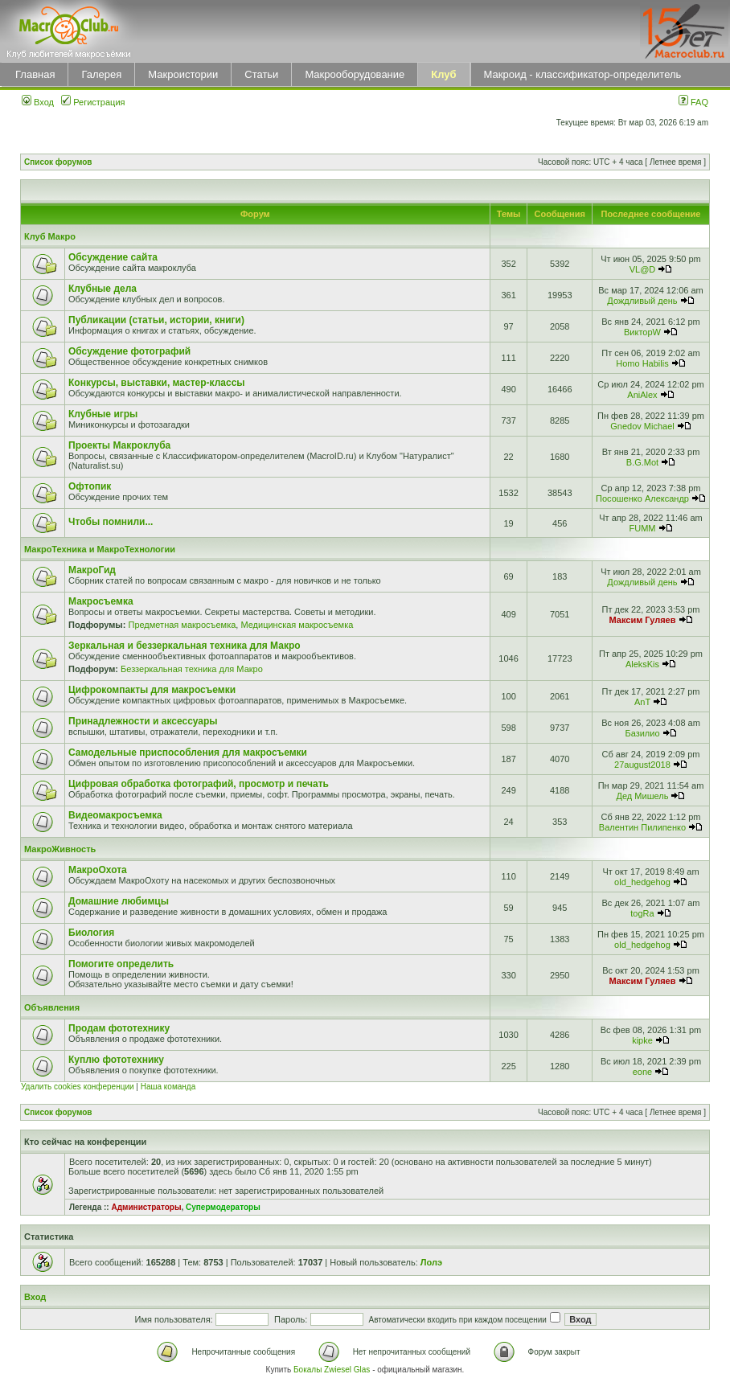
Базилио (642, 733)
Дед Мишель (643, 796)
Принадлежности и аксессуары (143, 721)
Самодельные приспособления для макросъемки (187, 752)
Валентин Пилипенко (642, 827)
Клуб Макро (50, 236)
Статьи (261, 74)
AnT (642, 702)
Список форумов (58, 162)
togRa (642, 913)
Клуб (443, 74)
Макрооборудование (354, 74)
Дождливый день (642, 301)
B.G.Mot (642, 462)
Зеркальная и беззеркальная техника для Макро (184, 645)
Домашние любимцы (118, 901)
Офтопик (89, 486)
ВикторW (642, 332)
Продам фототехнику (119, 1028)
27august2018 (642, 764)
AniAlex (642, 395)
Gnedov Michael (642, 426)
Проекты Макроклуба (119, 445)
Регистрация (93, 102)
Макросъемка (100, 601)
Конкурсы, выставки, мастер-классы (156, 382)
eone (642, 1072)
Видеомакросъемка (115, 815)
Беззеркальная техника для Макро (192, 669)
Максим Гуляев (642, 620)
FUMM (642, 528)
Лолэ (431, 1262)
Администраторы (146, 1207)
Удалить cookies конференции (77, 1086)
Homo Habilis (642, 363)
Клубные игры (102, 414)
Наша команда (168, 1086)
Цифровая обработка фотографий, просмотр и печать (198, 784)
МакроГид (92, 570)
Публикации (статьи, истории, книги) (156, 320)
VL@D (643, 269)
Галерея (101, 74)
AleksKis (642, 664)
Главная (35, 74)
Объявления (52, 1007)
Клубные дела (102, 288)
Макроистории (183, 74)
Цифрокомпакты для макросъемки (152, 689)
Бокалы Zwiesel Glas (332, 1369)
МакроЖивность (60, 849)
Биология (91, 932)
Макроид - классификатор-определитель (583, 74)
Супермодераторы (223, 1207)
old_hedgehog (642, 882)
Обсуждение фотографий (129, 351)
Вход (38, 102)
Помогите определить (121, 964)
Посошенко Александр (642, 498)
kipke (642, 1040)
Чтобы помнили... (110, 521)
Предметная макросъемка (182, 625)
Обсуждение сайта (113, 257)
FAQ (693, 102)
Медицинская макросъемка (296, 625)
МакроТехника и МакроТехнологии (99, 549)
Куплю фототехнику (116, 1059)
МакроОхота (97, 870)
